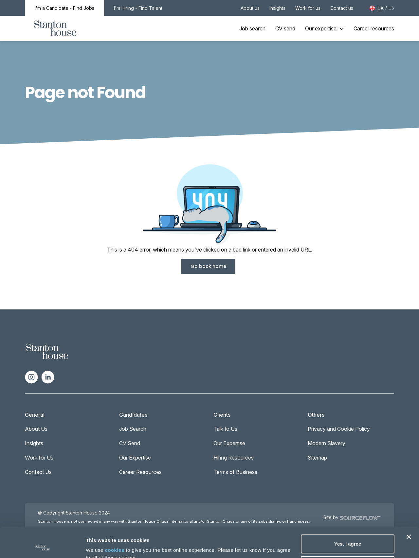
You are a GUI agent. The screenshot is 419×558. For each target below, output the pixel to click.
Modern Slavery (326, 443)
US (391, 7)
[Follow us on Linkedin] (47, 376)
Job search (252, 28)
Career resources (374, 28)
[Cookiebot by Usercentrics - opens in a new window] (42, 545)
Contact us (341, 8)
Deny (348, 535)
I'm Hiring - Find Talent (138, 8)
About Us (36, 429)
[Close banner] (409, 506)
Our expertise (324, 28)
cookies (114, 520)
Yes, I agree (347, 513)
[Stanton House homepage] (55, 28)
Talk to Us (225, 429)
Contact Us (38, 472)
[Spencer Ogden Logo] (47, 351)
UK (380, 7)
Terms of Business (235, 472)
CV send (285, 28)
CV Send (129, 443)
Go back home (208, 266)
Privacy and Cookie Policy (339, 429)
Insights (277, 8)
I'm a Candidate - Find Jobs (64, 8)
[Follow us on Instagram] (31, 376)
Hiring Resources (233, 457)
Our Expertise (135, 457)
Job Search (132, 429)
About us (250, 8)
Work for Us (39, 457)
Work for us (307, 8)
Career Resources (140, 472)
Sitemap (317, 457)
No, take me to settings (113, 545)
